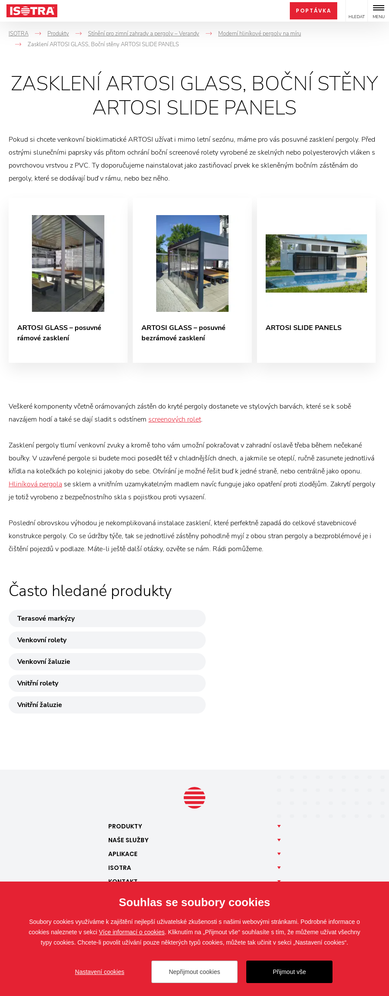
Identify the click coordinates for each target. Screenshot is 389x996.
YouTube (233, 853)
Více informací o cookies (132, 932)
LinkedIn (181, 853)
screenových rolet (174, 421)
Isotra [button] (119, 804)
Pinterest (259, 853)
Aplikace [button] (123, 790)
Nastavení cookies (99, 971)
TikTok (207, 853)
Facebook (129, 853)
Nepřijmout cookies (194, 971)
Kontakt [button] (123, 818)
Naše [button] (128, 776)
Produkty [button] (125, 762)
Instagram (155, 853)
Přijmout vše (289, 971)
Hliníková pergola (35, 486)
